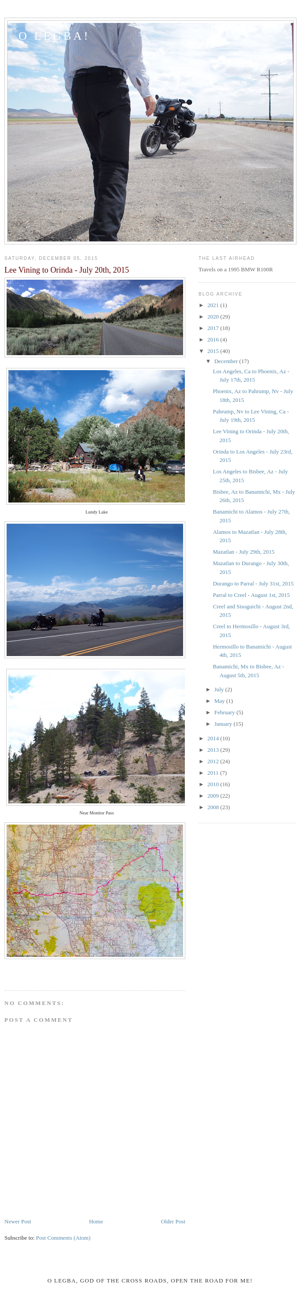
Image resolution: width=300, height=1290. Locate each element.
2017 (213, 328)
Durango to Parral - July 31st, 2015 (253, 583)
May (220, 701)
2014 (213, 738)
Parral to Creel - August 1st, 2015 (251, 595)
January (224, 723)
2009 (213, 795)
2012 (213, 761)
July (219, 689)
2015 (213, 351)
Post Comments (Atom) (63, 1237)
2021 (213, 305)
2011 (213, 772)
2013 (213, 749)
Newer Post (17, 1221)
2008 (213, 807)
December (227, 361)
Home (96, 1221)
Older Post (173, 1221)
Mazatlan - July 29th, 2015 (243, 551)
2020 (213, 316)
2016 (213, 339)
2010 (213, 784)
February (225, 712)
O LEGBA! (54, 36)
